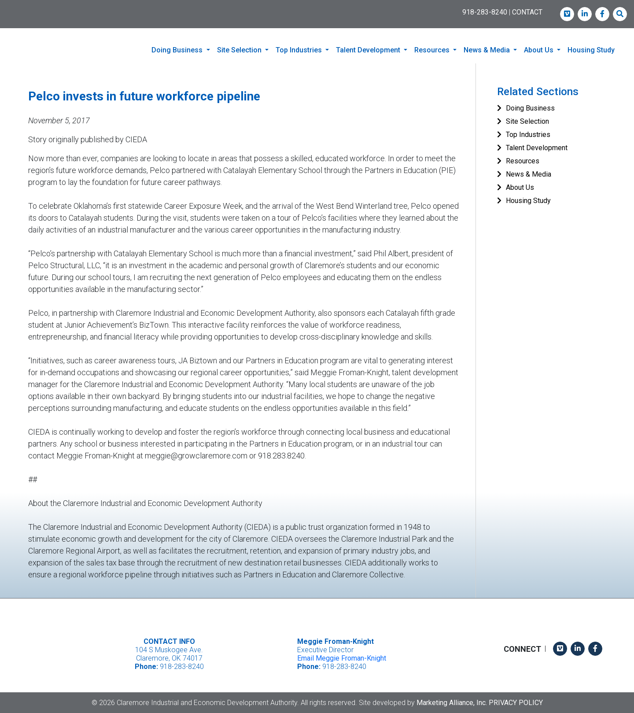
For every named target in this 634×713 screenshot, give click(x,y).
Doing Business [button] (177, 50)
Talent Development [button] (369, 50)
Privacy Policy (516, 702)
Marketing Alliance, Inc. (452, 702)
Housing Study (591, 50)
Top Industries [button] (300, 50)
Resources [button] (432, 50)
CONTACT (527, 12)
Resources (522, 161)
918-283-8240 (484, 12)
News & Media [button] (488, 50)
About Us (520, 187)
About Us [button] (539, 50)
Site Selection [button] (240, 50)
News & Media (528, 174)
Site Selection (527, 121)
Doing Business (530, 108)
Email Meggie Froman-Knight (341, 658)
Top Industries (528, 134)
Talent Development (537, 148)
